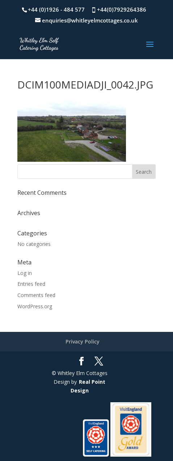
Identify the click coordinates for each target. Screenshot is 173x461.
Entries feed (31, 283)
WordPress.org (34, 306)
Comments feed (36, 295)
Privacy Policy (83, 341)
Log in (24, 272)
